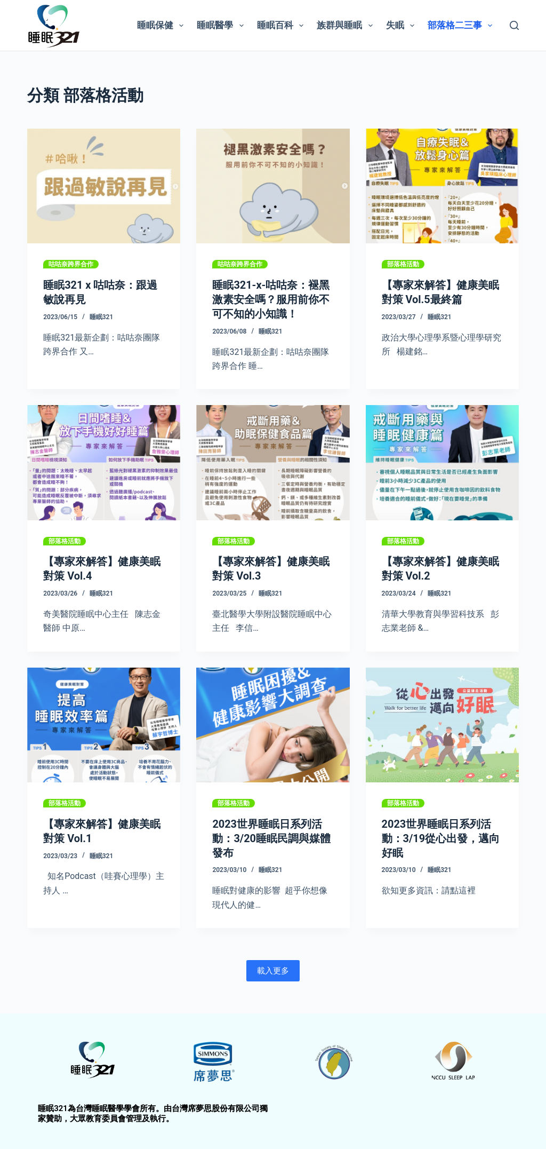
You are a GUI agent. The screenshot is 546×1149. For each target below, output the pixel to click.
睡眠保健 (162, 25)
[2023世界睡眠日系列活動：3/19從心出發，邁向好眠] (442, 722)
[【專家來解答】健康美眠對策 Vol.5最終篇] (442, 186)
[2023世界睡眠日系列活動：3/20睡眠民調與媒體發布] (272, 722)
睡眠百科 (282, 25)
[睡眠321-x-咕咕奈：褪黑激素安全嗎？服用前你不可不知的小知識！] (272, 186)
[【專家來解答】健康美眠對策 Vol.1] (103, 722)
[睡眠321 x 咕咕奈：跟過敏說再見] (103, 186)
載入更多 (273, 967)
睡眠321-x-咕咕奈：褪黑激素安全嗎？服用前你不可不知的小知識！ (271, 299)
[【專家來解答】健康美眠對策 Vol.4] (103, 461)
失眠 (402, 25)
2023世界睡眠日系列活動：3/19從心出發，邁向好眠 (441, 835)
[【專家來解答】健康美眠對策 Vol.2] (442, 461)
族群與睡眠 (346, 25)
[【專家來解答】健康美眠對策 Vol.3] (272, 461)
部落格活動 (403, 264)
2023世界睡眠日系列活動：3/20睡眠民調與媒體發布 (271, 835)
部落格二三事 (462, 25)
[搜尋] (514, 25)
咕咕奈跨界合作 (71, 264)
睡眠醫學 (222, 25)
